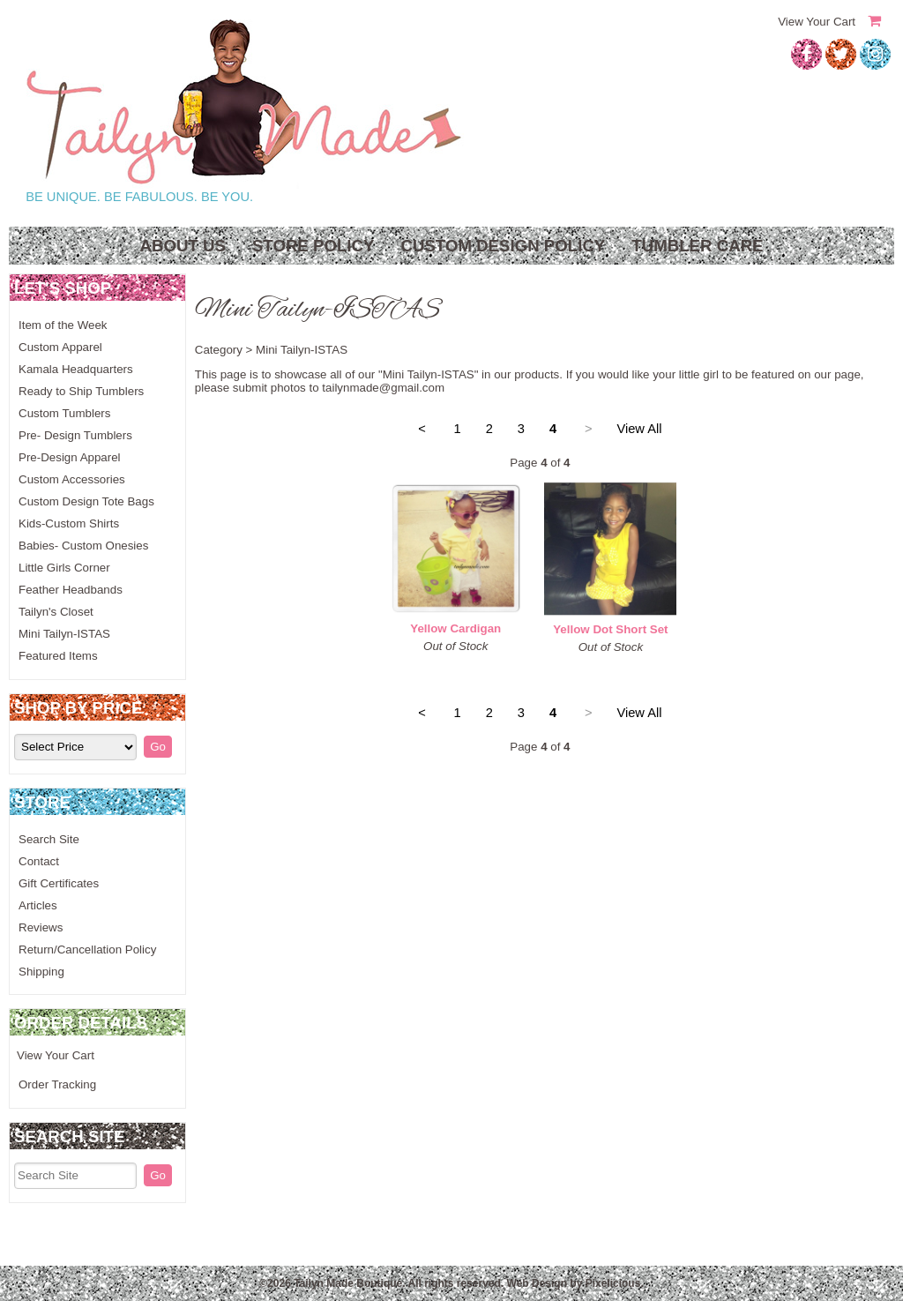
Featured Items (58, 655)
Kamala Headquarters (76, 369)
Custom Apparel (60, 347)
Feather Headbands (71, 589)
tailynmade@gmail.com (383, 387)
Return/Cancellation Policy (87, 949)
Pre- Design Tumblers (75, 435)
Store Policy (313, 245)
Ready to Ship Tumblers (81, 391)
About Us (182, 245)
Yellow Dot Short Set (610, 629)
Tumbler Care (697, 245)
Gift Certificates (59, 883)
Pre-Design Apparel (70, 457)
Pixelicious (613, 1283)
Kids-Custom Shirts (69, 523)
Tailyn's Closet (56, 611)
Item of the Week (63, 325)
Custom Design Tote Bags (86, 501)
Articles (38, 905)
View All (638, 429)
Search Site (49, 839)
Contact (39, 861)
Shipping (41, 971)
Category (219, 349)
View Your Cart (816, 21)
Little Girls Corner (64, 567)
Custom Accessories (72, 479)
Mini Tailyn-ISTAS (64, 633)
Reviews (41, 927)
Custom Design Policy (502, 245)
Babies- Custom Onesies (83, 545)
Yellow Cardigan (455, 628)
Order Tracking (57, 1084)
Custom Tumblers (64, 413)
